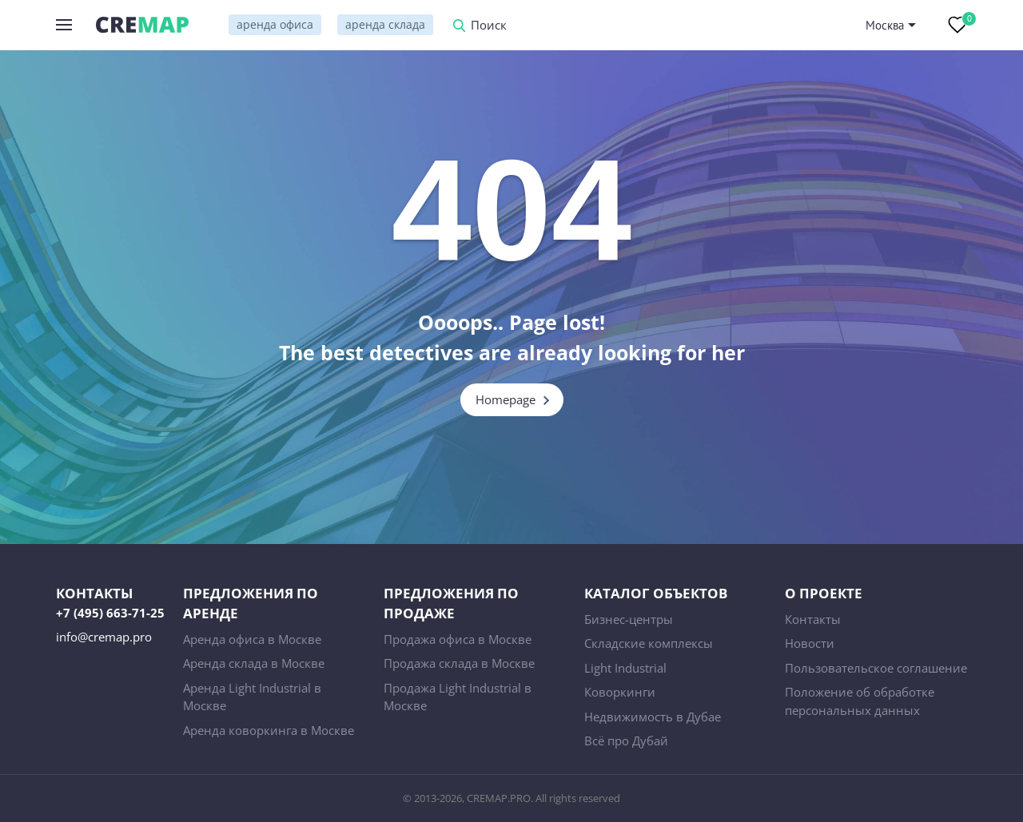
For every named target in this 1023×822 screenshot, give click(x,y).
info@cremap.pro (104, 637)
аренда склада (385, 24)
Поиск (489, 26)
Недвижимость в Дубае (652, 717)
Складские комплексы (648, 643)
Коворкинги (619, 692)
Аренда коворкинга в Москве (268, 730)
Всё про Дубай (626, 741)
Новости (809, 643)
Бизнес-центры (628, 619)
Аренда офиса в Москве (252, 639)
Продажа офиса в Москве (457, 639)
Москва (885, 25)
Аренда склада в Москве (253, 663)
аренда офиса (275, 24)
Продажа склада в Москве (459, 663)
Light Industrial (625, 668)
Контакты (813, 619)
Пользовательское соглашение (876, 668)
